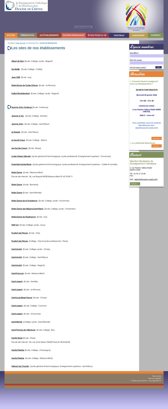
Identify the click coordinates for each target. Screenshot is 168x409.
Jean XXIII (15, 77)
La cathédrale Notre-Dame (143, 143)
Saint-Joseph (17, 281)
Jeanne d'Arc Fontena (21, 107)
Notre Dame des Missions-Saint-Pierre (27, 209)
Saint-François (17, 273)
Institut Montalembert (20, 93)
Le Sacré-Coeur (18, 140)
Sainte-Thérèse (17, 358)
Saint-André (16, 249)
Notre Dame (16, 172)
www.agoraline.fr (155, 381)
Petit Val (14, 225)
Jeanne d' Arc (17, 116)
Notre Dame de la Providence (24, 201)
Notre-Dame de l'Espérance (23, 217)
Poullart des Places (19, 241)
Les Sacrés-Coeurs (19, 148)
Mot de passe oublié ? (138, 67)
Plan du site (156, 376)
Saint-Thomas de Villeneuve (23, 330)
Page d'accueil (20, 43)
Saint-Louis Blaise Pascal (21, 298)
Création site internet (139, 381)
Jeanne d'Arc (17, 124)
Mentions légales (154, 378)
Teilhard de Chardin (20, 366)
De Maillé (15, 69)
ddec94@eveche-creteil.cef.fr (146, 179)
